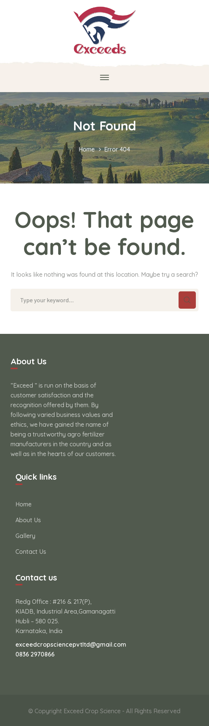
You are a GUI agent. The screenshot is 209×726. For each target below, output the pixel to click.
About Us (28, 520)
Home (87, 149)
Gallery (25, 536)
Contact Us (30, 551)
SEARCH (187, 300)
